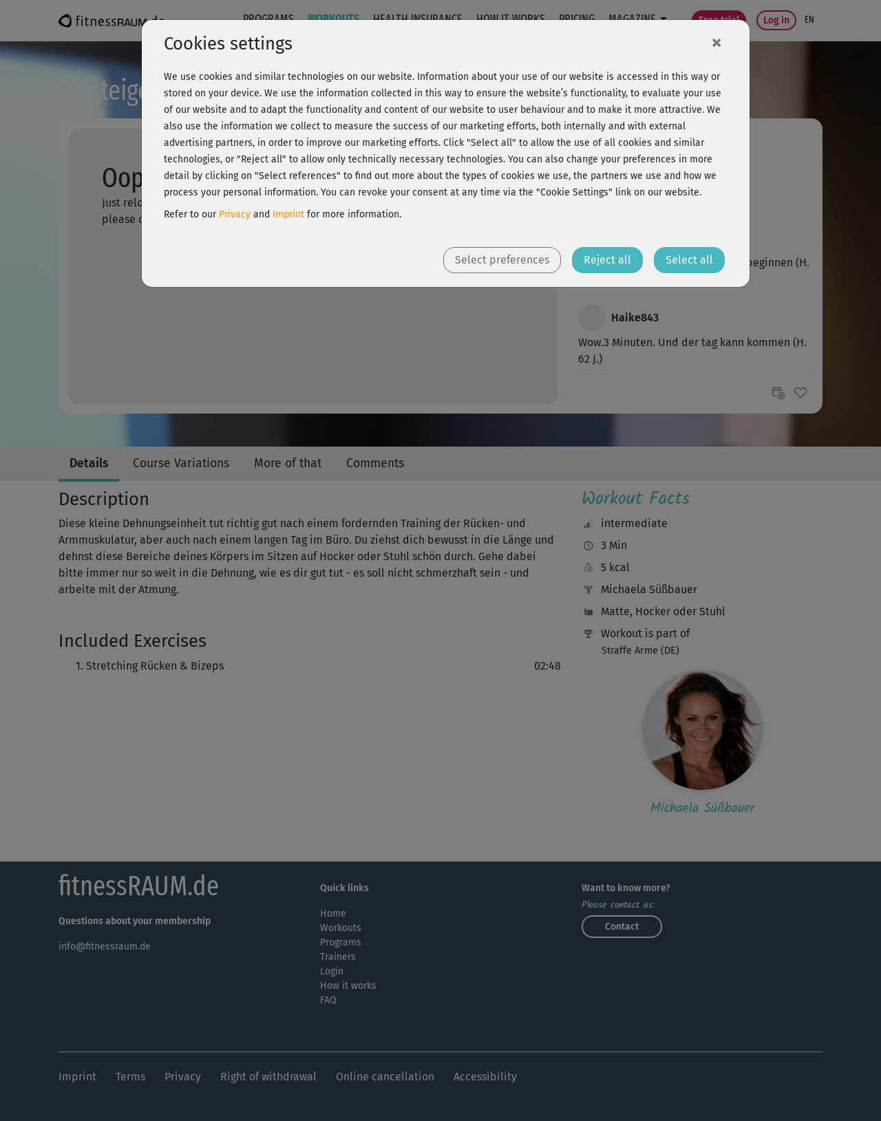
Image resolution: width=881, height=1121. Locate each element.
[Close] (716, 42)
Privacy (235, 214)
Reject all (607, 259)
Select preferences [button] (502, 259)
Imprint (288, 214)
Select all (689, 259)
